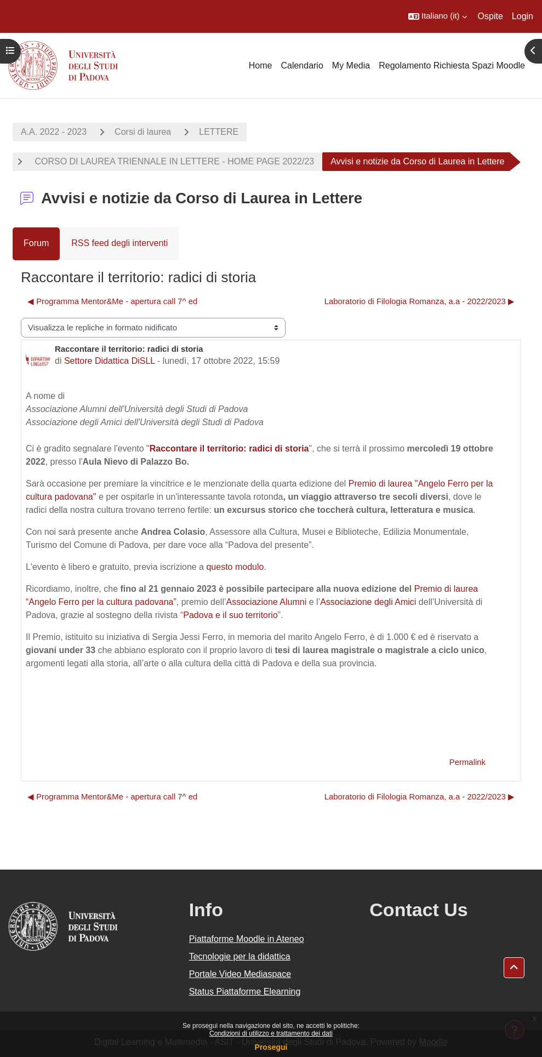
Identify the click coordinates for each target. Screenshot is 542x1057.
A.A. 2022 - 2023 (54, 131)
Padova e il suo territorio (230, 615)
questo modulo (235, 567)
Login (522, 16)
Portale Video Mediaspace (240, 974)
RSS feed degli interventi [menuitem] (119, 243)
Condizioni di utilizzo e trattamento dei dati (271, 1033)
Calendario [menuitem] (302, 65)
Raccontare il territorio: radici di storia (229, 448)
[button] (437, 16)
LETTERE (218, 131)
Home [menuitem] (260, 65)
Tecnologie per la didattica (239, 956)
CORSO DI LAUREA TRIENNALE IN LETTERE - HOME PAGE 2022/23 (173, 161)
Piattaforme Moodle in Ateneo (246, 939)
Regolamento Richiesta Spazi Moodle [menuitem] (452, 65)
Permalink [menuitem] (467, 762)
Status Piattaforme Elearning (245, 991)
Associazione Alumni (266, 602)
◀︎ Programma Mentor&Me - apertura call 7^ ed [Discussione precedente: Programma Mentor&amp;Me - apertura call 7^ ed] (112, 301)
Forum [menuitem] (36, 243)
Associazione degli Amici (368, 602)
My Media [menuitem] (351, 65)
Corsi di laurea (143, 131)
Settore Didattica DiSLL (109, 360)
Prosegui (271, 1047)
